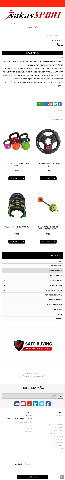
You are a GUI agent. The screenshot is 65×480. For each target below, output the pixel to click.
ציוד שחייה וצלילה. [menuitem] (55, 300)
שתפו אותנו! (29, 431)
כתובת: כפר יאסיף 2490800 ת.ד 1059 (20, 418)
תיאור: (60, 58)
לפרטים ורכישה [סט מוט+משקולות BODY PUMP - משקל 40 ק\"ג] (45, 241)
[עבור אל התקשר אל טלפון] (62, 477)
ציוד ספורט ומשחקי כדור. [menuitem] (52, 290)
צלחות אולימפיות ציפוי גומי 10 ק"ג (48, 164)
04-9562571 (24, 422)
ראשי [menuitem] (60, 261)
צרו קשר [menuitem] (58, 314)
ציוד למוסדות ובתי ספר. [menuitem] (53, 295)
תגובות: (60, 110)
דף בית (61, 35)
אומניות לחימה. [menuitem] (56, 266)
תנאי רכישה (28, 425)
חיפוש (13, 23)
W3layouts (28, 464)
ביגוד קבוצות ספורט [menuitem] (54, 305)
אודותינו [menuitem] (59, 319)
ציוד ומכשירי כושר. (51, 35)
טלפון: (30, 422)
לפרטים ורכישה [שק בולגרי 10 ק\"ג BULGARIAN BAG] (14, 241)
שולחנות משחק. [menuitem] (56, 285)
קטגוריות (56, 255)
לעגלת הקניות (31, 27)
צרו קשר (29, 412)
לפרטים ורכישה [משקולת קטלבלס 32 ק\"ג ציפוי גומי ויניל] (14, 178)
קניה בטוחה (32, 373)
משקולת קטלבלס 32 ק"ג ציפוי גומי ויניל (17, 164)
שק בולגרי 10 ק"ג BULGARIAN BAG (16, 228)
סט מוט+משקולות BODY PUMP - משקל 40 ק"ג (48, 228)
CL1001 (55, 40)
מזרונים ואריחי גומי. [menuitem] (55, 280)
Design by (23, 464)
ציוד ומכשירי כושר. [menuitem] (55, 271)
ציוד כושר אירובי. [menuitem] (56, 275)
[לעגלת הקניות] (32, 27)
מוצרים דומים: (57, 119)
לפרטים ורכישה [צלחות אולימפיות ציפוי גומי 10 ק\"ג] (45, 178)
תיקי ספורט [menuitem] (58, 309)
